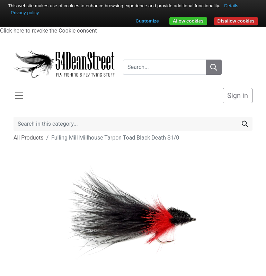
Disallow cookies (236, 21)
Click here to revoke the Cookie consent (48, 30)
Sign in (237, 95)
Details (231, 5)
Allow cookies (188, 21)
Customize (147, 21)
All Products (28, 137)
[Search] (214, 67)
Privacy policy (25, 12)
